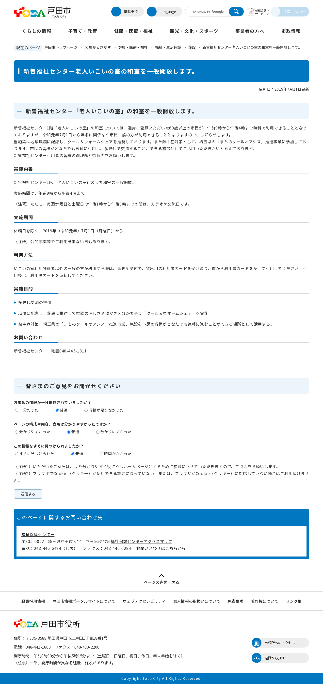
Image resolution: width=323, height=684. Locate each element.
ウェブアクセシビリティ (144, 601)
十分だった (29, 410)
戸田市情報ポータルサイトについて (83, 601)
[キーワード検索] (202, 11)
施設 (192, 47)
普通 (64, 410)
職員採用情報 (33, 601)
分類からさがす (98, 47)
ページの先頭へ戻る (161, 579)
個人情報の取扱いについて (196, 601)
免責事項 (235, 601)
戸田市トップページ (61, 47)
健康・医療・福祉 (133, 31)
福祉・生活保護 (168, 47)
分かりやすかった (34, 431)
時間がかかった (117, 453)
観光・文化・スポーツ (194, 31)
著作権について (264, 601)
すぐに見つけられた (36, 453)
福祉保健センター (37, 534)
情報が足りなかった (106, 410)
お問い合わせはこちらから (161, 548)
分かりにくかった (115, 431)
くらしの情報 (36, 31)
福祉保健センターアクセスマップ (141, 541)
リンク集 (294, 601)
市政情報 (291, 31)
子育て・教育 (82, 31)
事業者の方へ (250, 31)
